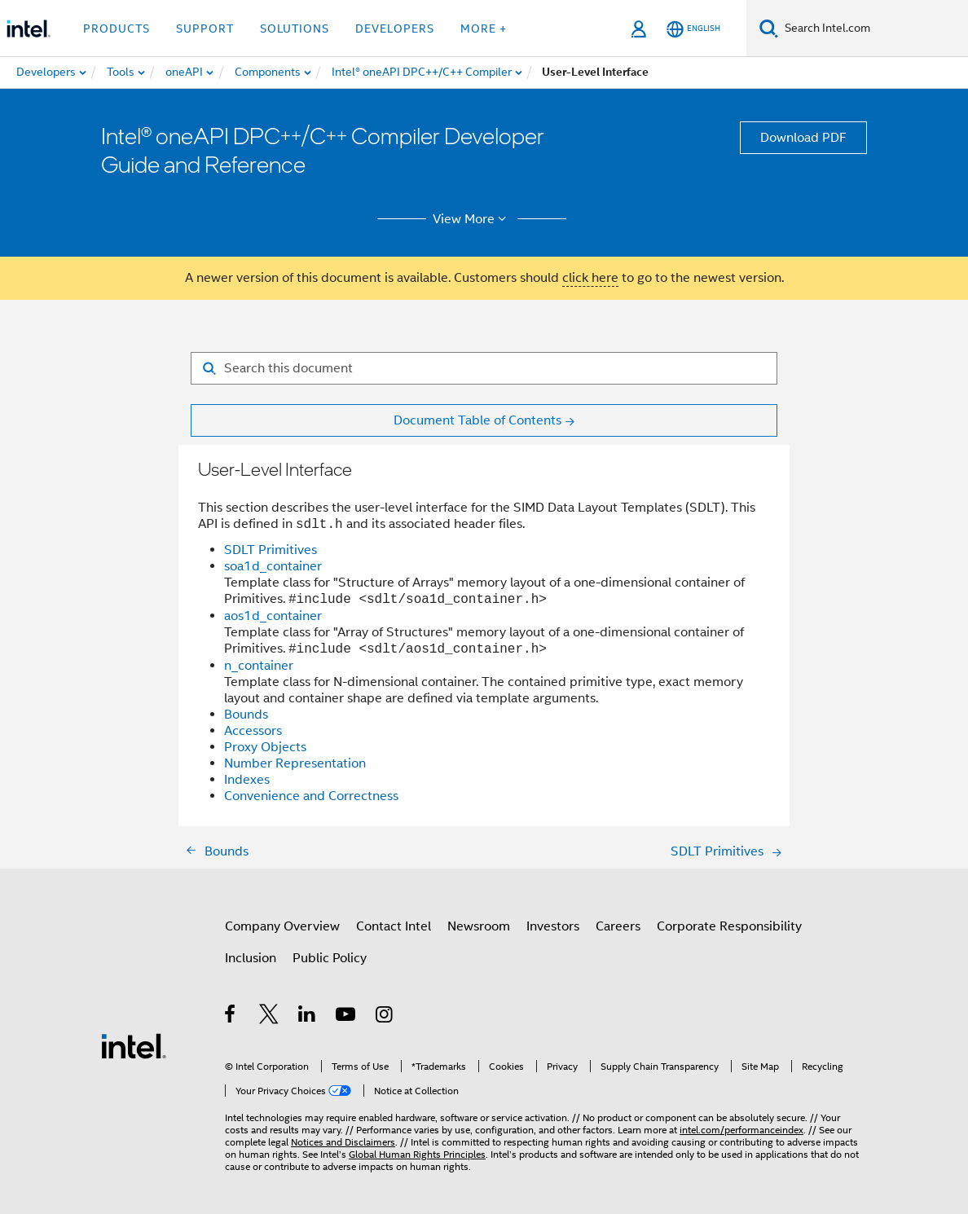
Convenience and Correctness (311, 796)
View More (472, 219)
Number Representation (295, 763)
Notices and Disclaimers (343, 1142)
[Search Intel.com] (873, 28)
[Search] (768, 28)
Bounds (246, 714)
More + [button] (483, 28)
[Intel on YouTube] (346, 1016)
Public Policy (330, 958)
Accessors (253, 731)
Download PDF (803, 138)
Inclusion (250, 958)
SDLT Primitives (270, 550)
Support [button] (205, 28)
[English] (693, 29)
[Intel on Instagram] (385, 1016)
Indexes (247, 780)
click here (590, 278)
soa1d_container (273, 566)
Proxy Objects (265, 747)
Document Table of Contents (477, 420)
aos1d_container (273, 616)
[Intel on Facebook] (231, 1016)
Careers (618, 926)
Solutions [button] (294, 28)
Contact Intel (393, 926)
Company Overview (282, 926)
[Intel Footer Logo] (133, 1045)
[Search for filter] (484, 368)
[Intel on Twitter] (269, 1016)
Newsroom (478, 926)
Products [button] (116, 28)
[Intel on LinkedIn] (307, 1016)
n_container (258, 666)
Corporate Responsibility (729, 926)
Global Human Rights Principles (417, 1154)
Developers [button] (394, 28)
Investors (552, 926)
